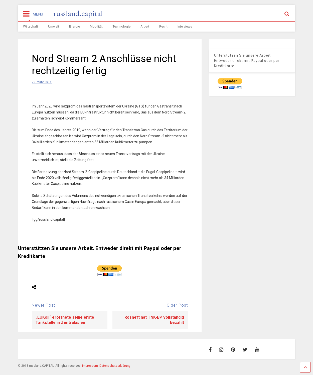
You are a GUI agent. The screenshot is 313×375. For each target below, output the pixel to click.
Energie (74, 26)
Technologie (121, 26)
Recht (163, 26)
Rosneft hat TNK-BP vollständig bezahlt (154, 320)
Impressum (90, 365)
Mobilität (96, 26)
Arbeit (144, 26)
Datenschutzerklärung (114, 365)
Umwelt (53, 26)
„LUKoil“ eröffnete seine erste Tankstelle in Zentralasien (65, 320)
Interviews (185, 26)
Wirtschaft (30, 26)
